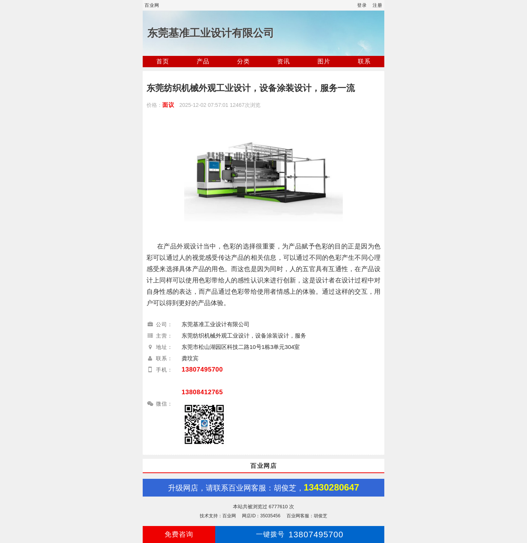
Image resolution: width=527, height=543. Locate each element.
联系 (364, 61)
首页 (162, 61)
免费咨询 (179, 534)
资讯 (283, 61)
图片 (323, 61)
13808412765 (202, 392)
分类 (243, 61)
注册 (377, 5)
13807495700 (202, 369)
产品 (203, 61)
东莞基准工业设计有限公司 (210, 33)
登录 (362, 5)
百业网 (152, 5)
